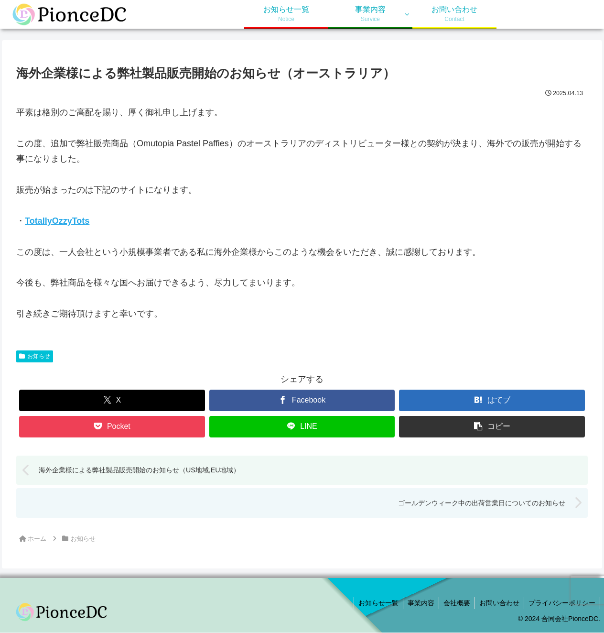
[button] (492, 426)
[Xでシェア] (112, 400)
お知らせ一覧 (374, 603)
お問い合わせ (498, 603)
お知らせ (34, 356)
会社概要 (454, 603)
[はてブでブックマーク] (492, 400)
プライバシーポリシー (561, 603)
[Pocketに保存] (112, 426)
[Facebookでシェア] (302, 400)
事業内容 (417, 603)
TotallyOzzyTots (57, 221)
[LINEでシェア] (302, 426)
